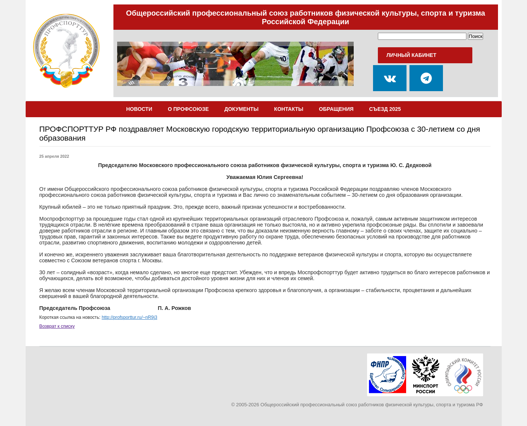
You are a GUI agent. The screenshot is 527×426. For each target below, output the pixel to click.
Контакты (288, 109)
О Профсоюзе (188, 109)
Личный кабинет (411, 55)
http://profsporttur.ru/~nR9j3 (129, 317)
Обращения (336, 109)
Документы (241, 109)
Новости (139, 109)
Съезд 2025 (385, 109)
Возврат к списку (57, 326)
